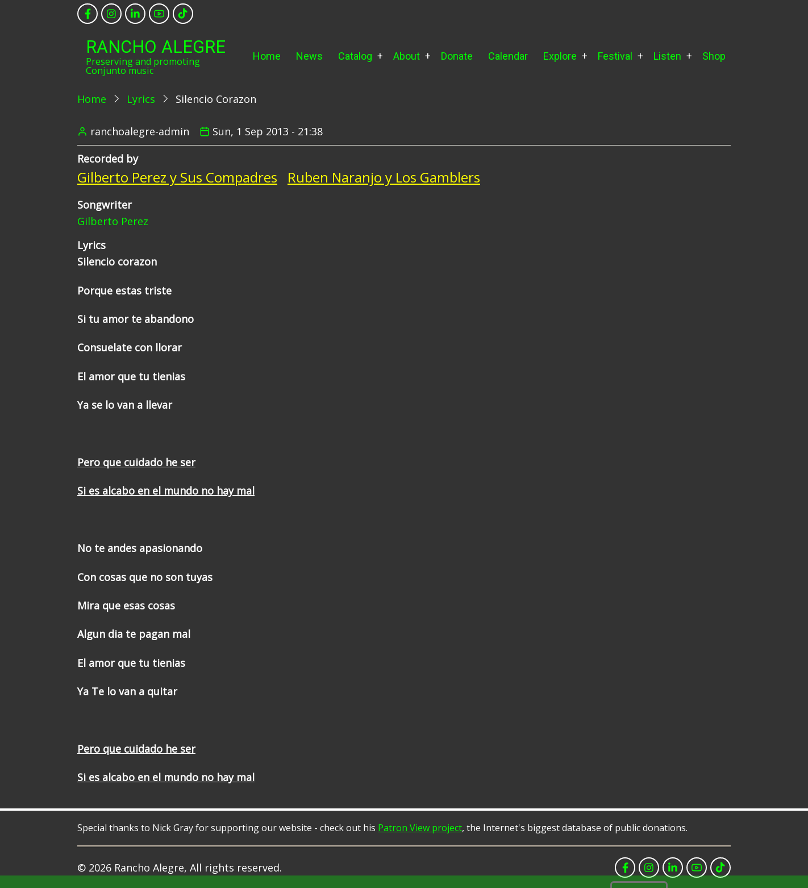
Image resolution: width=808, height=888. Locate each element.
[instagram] (111, 13)
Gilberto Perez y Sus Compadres (177, 177)
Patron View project (420, 827)
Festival (615, 56)
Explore (560, 56)
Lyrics (141, 99)
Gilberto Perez (112, 221)
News (309, 56)
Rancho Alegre (156, 47)
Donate (457, 56)
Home (267, 56)
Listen (667, 56)
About (406, 56)
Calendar (508, 56)
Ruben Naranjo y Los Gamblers (384, 177)
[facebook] (87, 13)
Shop (714, 56)
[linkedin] (135, 13)
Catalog (355, 56)
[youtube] (159, 13)
